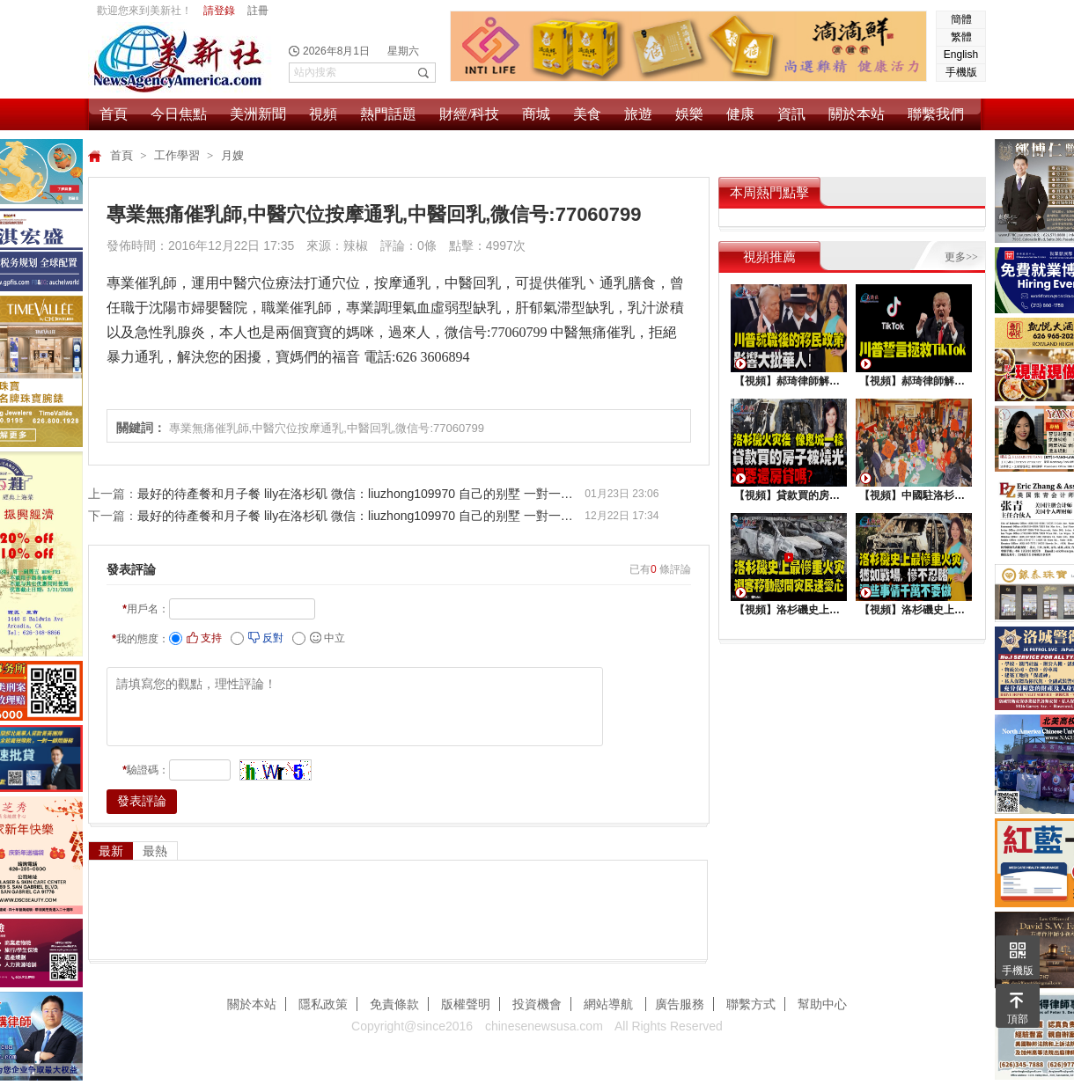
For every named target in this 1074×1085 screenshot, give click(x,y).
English (961, 54)
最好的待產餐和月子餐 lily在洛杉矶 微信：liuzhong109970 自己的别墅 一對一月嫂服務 (361, 494)
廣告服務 (679, 1004)
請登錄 (219, 10)
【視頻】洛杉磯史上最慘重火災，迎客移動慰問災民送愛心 (788, 610)
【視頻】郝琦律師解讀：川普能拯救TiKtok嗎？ (913, 381)
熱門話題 (388, 113)
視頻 (323, 113)
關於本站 (856, 113)
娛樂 (689, 113)
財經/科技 (469, 113)
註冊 (257, 10)
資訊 (791, 113)
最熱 (155, 851)
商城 (536, 113)
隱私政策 (323, 1004)
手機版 (961, 72)
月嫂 (232, 155)
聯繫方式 (751, 1004)
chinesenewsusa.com (544, 1026)
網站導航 (610, 1004)
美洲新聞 (258, 113)
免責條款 (394, 1004)
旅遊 (638, 113)
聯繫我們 (936, 113)
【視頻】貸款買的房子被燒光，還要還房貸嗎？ (788, 495)
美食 (587, 113)
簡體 (961, 19)
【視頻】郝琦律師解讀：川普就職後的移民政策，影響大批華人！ (788, 381)
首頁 (113, 113)
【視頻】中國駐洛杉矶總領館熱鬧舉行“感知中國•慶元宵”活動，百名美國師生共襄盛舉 (913, 495)
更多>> (961, 257)
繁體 (961, 37)
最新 (111, 851)
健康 (740, 113)
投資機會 (537, 1004)
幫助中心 (822, 1004)
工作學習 (178, 155)
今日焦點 (179, 113)
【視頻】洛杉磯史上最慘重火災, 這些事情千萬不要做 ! (913, 610)
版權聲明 (465, 1004)
